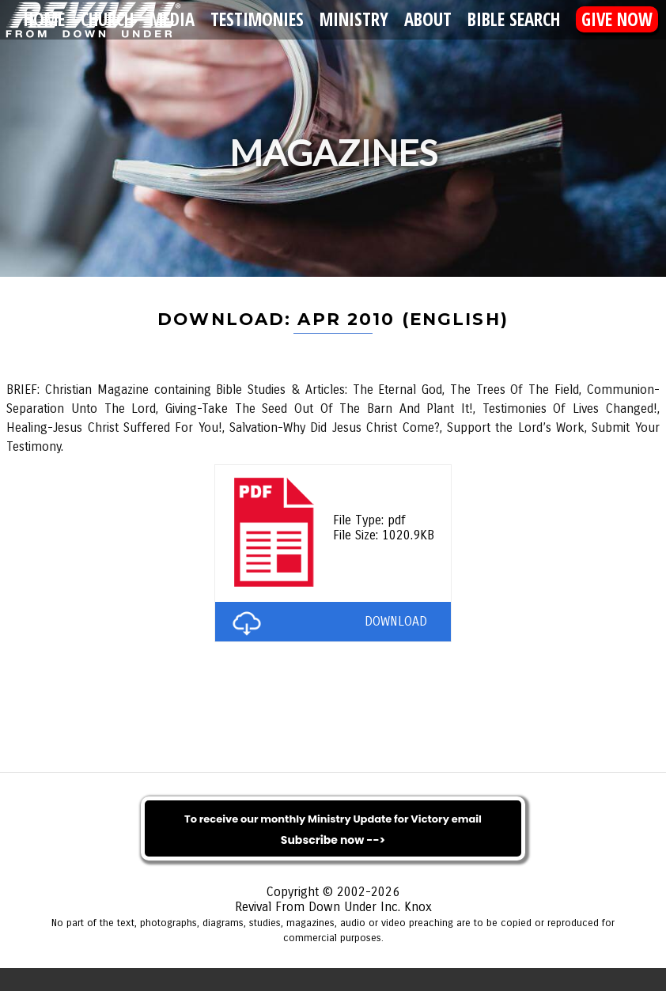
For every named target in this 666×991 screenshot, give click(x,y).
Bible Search (513, 19)
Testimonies (257, 19)
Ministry (354, 19)
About (428, 19)
